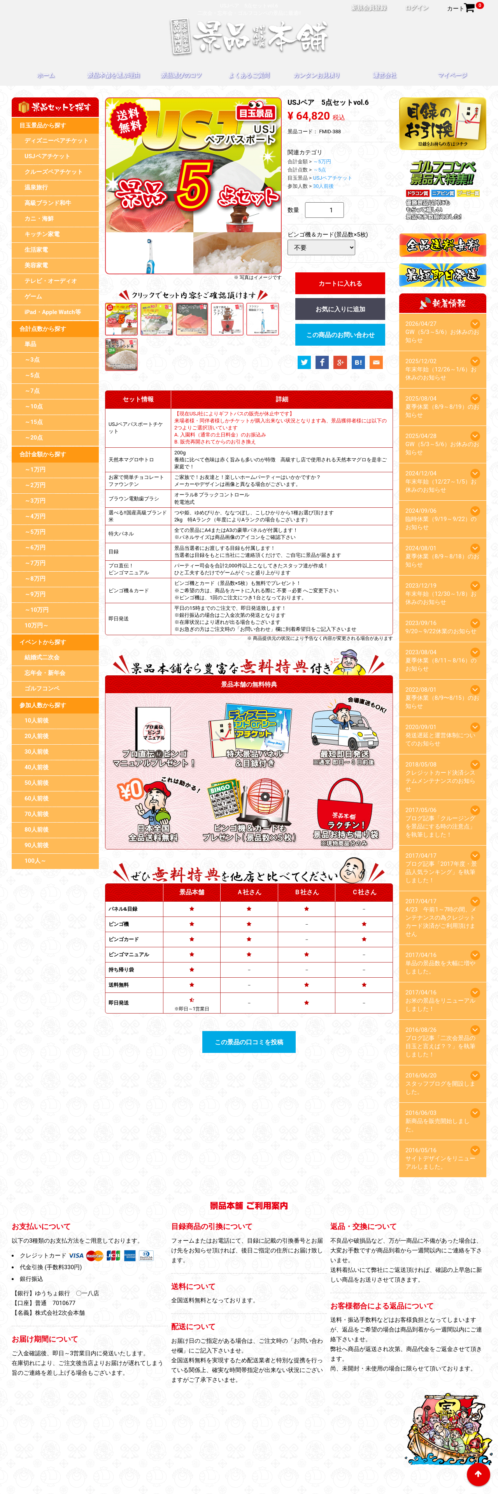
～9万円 (35, 594)
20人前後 (37, 736)
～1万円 (35, 469)
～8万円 (35, 578)
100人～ (35, 860)
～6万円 (35, 547)
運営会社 (384, 75)
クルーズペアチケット (54, 171)
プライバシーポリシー (243, 1462)
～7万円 (35, 563)
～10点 (34, 406)
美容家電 (36, 265)
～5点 (32, 375)
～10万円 (37, 609)
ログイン (416, 7)
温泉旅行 (36, 187)
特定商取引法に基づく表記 (249, 1472)
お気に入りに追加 (340, 309)
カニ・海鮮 (39, 218)
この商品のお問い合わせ (340, 335)
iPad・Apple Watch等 (53, 312)
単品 (30, 344)
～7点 (32, 390)
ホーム (45, 75)
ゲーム (33, 296)
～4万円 (35, 516)
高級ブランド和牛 (48, 203)
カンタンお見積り (316, 75)
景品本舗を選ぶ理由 (113, 75)
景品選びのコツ (181, 75)
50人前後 (37, 782)
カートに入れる (340, 283)
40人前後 (37, 767)
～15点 (34, 422)
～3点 (32, 359)
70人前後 (37, 814)
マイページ (452, 75)
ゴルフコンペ (42, 688)
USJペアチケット (47, 156)
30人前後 (37, 751)
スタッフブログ (302, 1462)
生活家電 (36, 249)
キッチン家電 (42, 234)
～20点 (34, 437)
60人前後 (37, 798)
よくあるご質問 (248, 75)
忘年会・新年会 (45, 672)
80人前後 (37, 829)
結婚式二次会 (42, 657)
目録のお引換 (187, 1462)
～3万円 (35, 500)
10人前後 (37, 720)
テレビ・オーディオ (51, 280)
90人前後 (37, 845)
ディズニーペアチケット (57, 140)
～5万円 (35, 531)
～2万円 (35, 485)
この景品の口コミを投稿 (249, 1042)
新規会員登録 (368, 7)
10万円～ (37, 625)
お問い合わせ (348, 1462)
